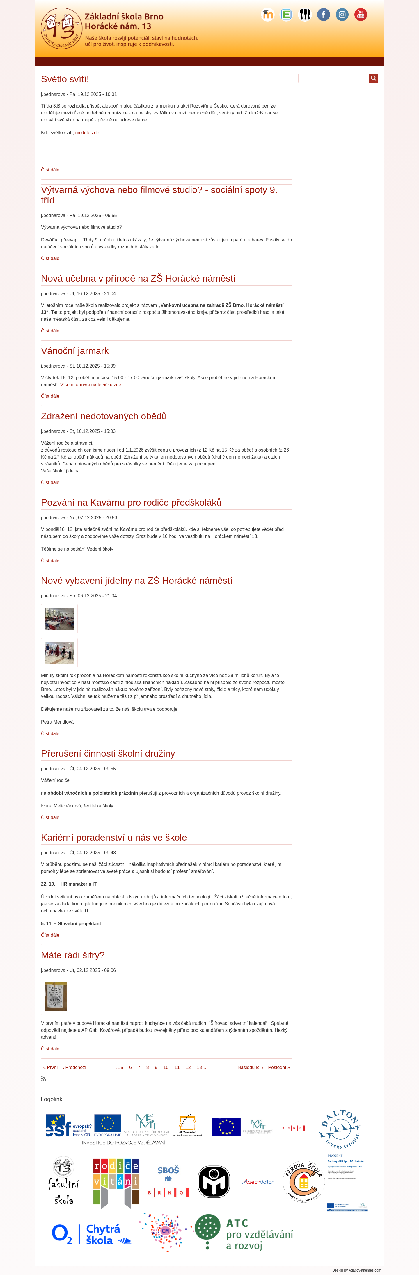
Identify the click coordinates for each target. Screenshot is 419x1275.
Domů (50, 61)
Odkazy (398, 61)
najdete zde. (87, 132)
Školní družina (269, 61)
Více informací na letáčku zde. (91, 384)
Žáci (238, 61)
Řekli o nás (79, 61)
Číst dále (50, 169)
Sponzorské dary (360, 61)
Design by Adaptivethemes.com (356, 1270)
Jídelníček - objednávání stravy (134, 61)
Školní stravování (314, 61)
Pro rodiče (212, 61)
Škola (184, 61)
